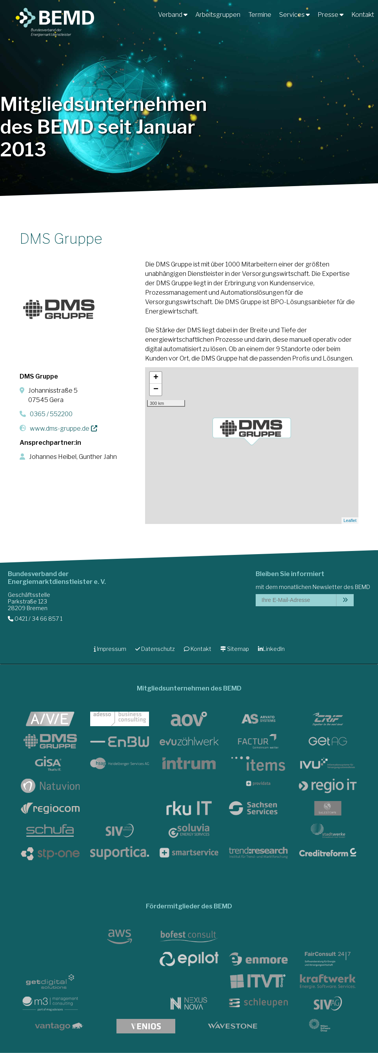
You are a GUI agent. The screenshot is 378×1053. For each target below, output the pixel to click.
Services (294, 14)
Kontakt (362, 14)
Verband (172, 14)
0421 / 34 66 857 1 (35, 618)
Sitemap (234, 648)
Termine (259, 14)
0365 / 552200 (51, 414)
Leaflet (349, 520)
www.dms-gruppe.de (59, 428)
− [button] (155, 389)
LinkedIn (271, 648)
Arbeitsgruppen (217, 14)
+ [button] (155, 378)
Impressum (110, 648)
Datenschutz (155, 648)
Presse (330, 14)
